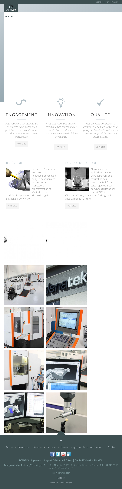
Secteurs (52, 16)
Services (39, 16)
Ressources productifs (75, 16)
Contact (10, 24)
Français (114, 2)
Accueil (9, 16)
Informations (101, 16)
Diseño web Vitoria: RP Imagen (61, 483)
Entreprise (24, 16)
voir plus (21, 143)
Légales (61, 477)
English (106, 2)
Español (98, 2)
